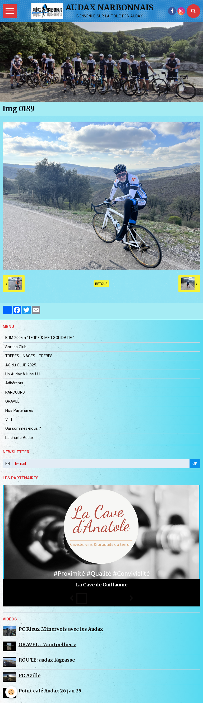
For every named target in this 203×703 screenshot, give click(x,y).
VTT (9, 419)
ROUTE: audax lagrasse (47, 660)
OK (194, 463)
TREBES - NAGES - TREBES (29, 355)
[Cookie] (11, 692)
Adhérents (14, 383)
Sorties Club (15, 347)
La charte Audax (19, 437)
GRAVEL (12, 401)
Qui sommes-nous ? (23, 428)
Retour (101, 284)
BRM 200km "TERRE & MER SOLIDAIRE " (39, 337)
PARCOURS (15, 392)
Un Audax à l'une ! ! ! (22, 374)
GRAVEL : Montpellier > (47, 644)
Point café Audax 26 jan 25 (50, 691)
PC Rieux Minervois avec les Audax (61, 629)
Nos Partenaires (19, 410)
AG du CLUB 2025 (20, 365)
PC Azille (29, 675)
